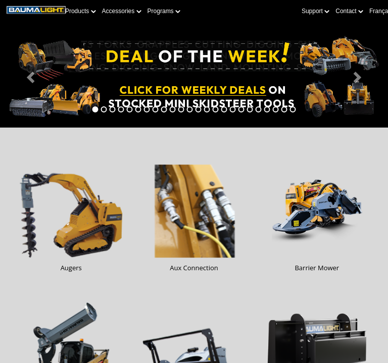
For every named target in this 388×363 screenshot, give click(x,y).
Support (315, 11)
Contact (349, 11)
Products (80, 11)
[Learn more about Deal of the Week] (194, 76)
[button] (29, 76)
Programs (164, 11)
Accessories (121, 11)
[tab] (95, 109)
